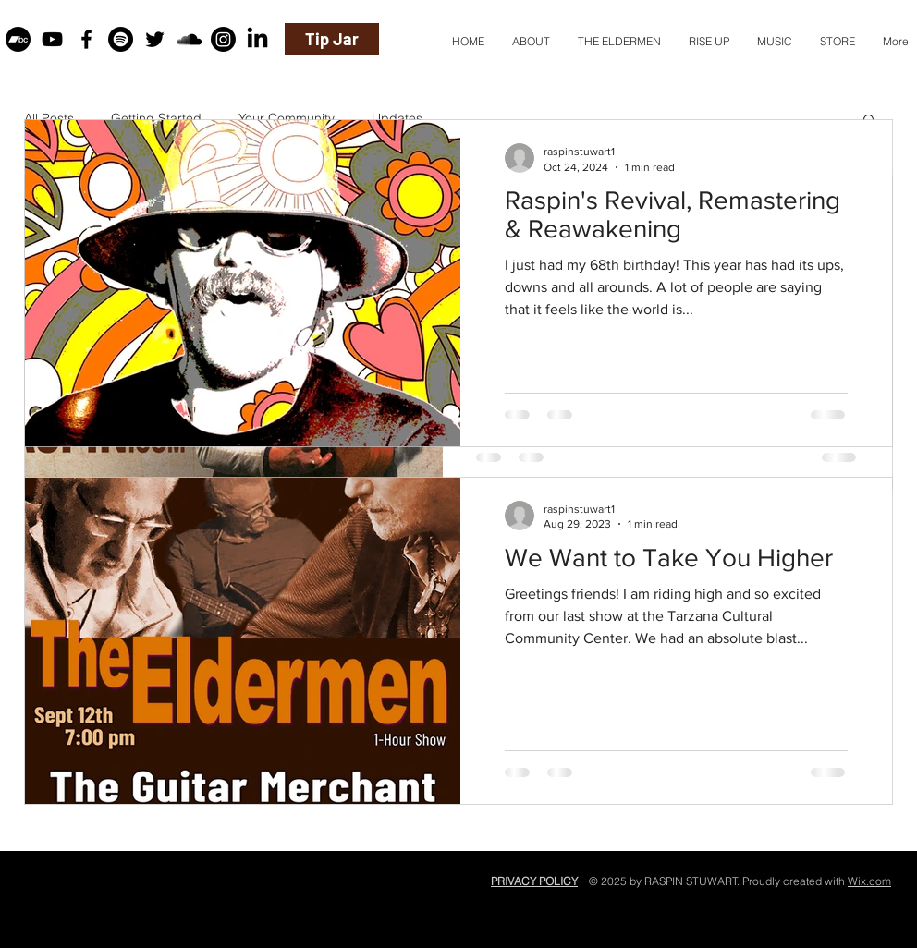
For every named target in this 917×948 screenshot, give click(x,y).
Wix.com (869, 881)
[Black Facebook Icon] (86, 39)
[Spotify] (120, 39)
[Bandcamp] (18, 39)
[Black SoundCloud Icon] (189, 39)
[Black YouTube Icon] (52, 39)
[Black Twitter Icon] (154, 39)
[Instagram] (223, 39)
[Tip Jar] (332, 39)
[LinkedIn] (257, 39)
